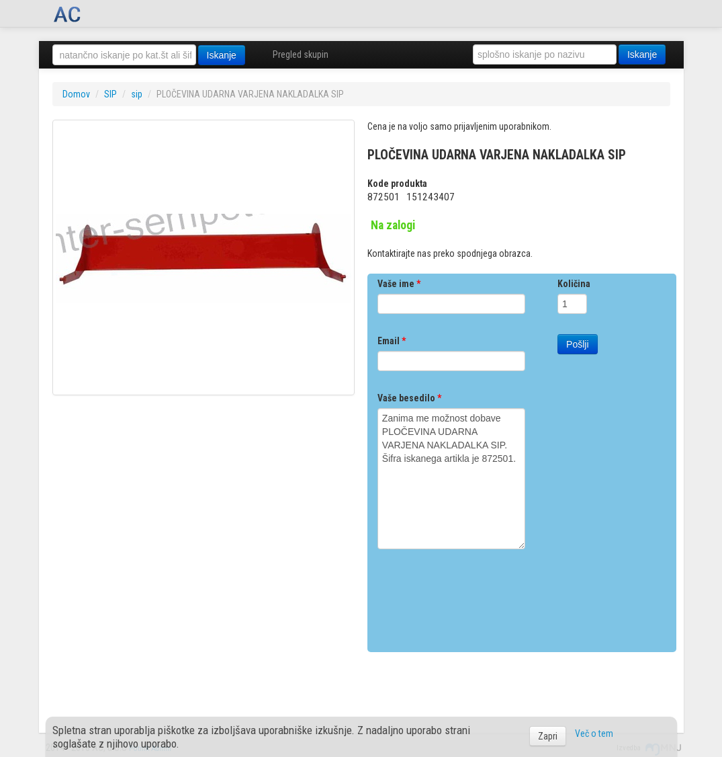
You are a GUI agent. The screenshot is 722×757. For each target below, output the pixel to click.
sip (136, 94)
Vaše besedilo (409, 398)
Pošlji (577, 344)
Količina (573, 283)
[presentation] (479, 595)
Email (391, 340)
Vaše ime (398, 283)
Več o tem (594, 733)
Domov (76, 94)
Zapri (547, 736)
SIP (110, 94)
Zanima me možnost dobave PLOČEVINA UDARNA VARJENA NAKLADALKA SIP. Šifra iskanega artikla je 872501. (451, 478)
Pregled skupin (300, 54)
